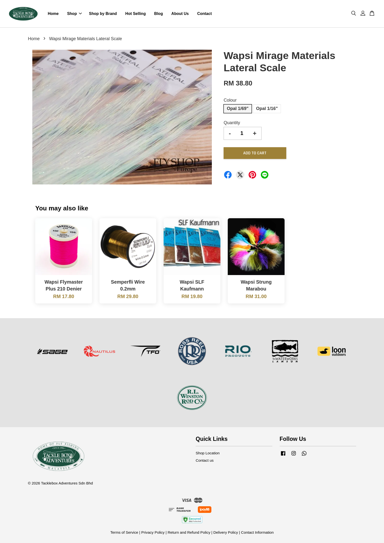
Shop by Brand (103, 14)
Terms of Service (124, 532)
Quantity (232, 122)
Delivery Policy (225, 532)
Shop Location (208, 453)
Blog (158, 14)
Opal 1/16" (267, 108)
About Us (180, 14)
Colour (230, 100)
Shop (74, 14)
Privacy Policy (153, 532)
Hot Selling (135, 14)
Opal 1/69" (238, 108)
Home (53, 14)
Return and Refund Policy (189, 532)
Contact (204, 14)
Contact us (205, 460)
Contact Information (257, 532)
